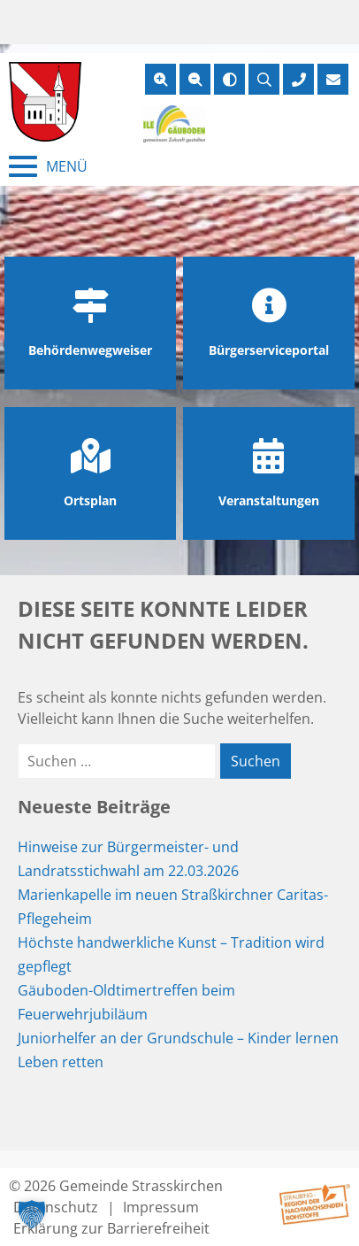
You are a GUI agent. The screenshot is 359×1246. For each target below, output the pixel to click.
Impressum (161, 1207)
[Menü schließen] (48, 166)
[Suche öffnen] (263, 79)
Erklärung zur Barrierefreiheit (111, 1228)
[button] (32, 1214)
